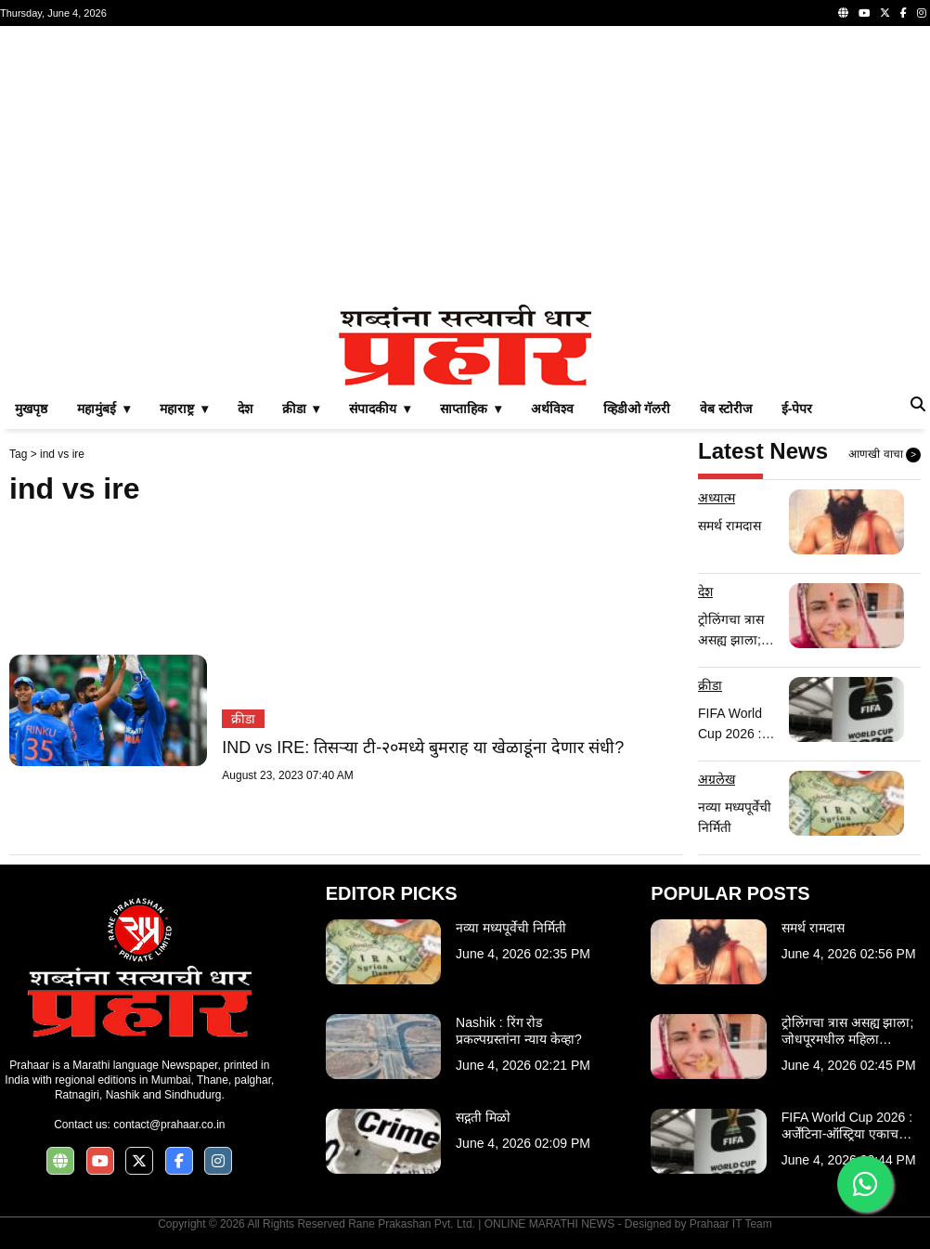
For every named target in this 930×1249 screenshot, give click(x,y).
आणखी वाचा (884, 455)
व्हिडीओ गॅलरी (636, 408)
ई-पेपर (797, 408)
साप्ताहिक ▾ (470, 408)
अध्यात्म (716, 497)
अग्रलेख (716, 779)
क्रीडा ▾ (301, 408)
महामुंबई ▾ (103, 408)
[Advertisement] (465, 165)
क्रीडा (243, 718)
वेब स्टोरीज (726, 408)
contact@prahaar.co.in (169, 1124)
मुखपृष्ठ (31, 408)
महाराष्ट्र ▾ (184, 408)
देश (245, 408)
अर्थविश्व (552, 408)
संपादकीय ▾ (379, 408)
